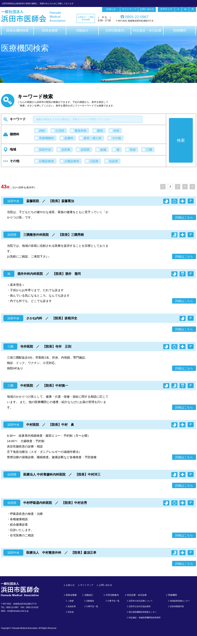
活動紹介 (82, 30)
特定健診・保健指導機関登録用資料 (145, 617)
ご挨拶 (71, 601)
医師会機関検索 (17, 30)
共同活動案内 (114, 30)
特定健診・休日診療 (147, 30)
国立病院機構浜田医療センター (143, 612)
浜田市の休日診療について (141, 601)
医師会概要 (50, 30)
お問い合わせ (147, 9)
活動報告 (90, 601)
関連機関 (179, 30)
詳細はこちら (184, 217)
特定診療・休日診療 (137, 595)
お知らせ (111, 9)
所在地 (71, 612)
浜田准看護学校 (177, 606)
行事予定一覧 (92, 606)
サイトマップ (129, 9)
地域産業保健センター (180, 601)
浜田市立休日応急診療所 (140, 606)
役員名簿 (72, 606)
